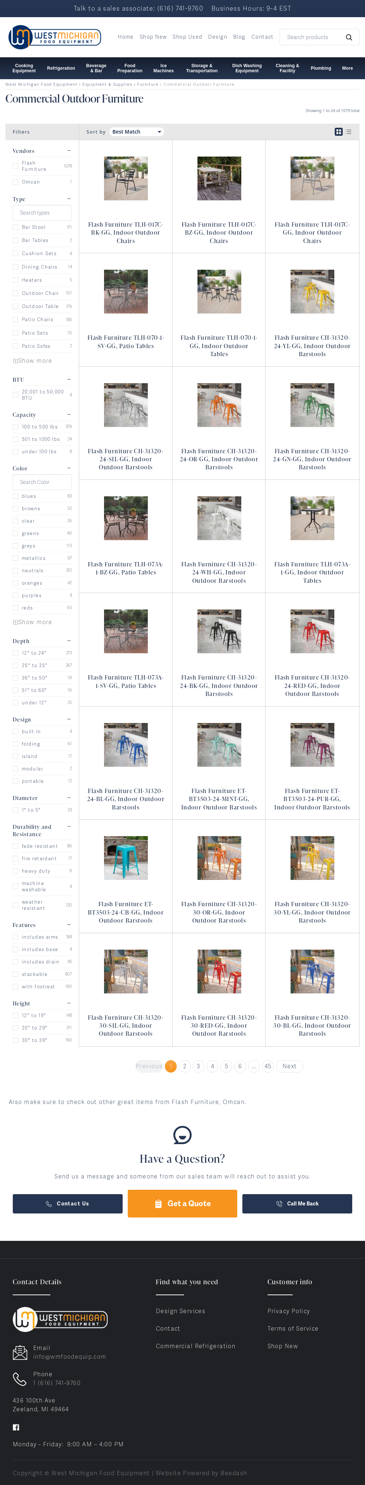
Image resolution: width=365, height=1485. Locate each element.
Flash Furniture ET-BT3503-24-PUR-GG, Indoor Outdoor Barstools (312, 799)
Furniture (147, 84)
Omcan (31, 182)
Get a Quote (182, 1203)
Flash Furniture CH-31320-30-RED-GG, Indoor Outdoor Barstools (219, 1025)
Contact (262, 37)
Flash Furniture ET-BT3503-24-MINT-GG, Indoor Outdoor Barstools (219, 799)
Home (126, 37)
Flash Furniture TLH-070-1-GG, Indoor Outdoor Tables (219, 346)
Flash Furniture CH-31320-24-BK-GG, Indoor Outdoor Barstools (219, 685)
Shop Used (187, 37)
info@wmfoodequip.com (70, 1357)
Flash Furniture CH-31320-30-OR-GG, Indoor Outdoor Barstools (219, 912)
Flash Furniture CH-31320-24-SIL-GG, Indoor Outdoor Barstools (126, 459)
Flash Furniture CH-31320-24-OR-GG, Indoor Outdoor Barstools (219, 459)
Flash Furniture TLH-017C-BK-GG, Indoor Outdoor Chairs (126, 232)
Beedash (233, 1473)
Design (217, 37)
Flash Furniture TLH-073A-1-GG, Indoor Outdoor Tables (312, 572)
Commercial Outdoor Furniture (199, 84)
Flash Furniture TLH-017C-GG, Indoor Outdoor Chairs (312, 232)
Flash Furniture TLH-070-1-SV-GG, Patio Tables (126, 342)
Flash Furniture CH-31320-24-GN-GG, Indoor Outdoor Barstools (312, 459)
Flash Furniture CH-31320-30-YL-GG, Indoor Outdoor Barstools (312, 912)
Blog (239, 37)
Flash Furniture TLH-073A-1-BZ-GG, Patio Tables (126, 568)
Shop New (153, 37)
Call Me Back (297, 1203)
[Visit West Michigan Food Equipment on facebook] (16, 1427)
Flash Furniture (34, 166)
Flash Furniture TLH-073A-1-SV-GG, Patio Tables (126, 681)
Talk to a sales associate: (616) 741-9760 (138, 8)
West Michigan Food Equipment (41, 84)
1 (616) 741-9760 (57, 1383)
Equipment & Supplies (107, 84)
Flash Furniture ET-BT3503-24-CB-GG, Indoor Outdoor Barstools (126, 912)
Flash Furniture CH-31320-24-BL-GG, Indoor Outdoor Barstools (126, 799)
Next (290, 1066)
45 (268, 1066)
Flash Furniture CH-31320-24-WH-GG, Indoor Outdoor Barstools (219, 572)
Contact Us (67, 1203)
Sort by (96, 132)
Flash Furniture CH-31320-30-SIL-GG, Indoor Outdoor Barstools (126, 1025)
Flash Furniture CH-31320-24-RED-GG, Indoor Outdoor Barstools (312, 685)
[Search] (320, 37)
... (254, 1066)
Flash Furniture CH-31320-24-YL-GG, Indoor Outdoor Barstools (312, 346)
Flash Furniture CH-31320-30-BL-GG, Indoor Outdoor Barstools (312, 1025)
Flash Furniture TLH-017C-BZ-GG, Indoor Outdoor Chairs (219, 232)
